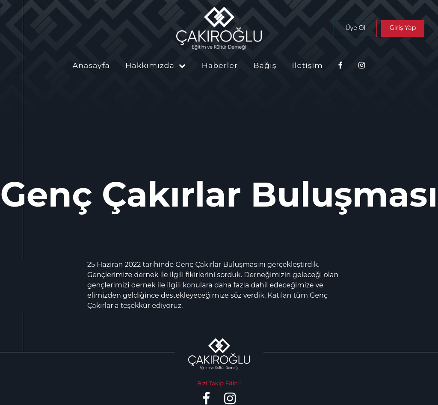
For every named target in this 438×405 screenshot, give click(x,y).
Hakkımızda (155, 65)
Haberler (219, 65)
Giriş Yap (403, 28)
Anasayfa (91, 65)
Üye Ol (355, 28)
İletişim (307, 65)
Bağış (264, 65)
